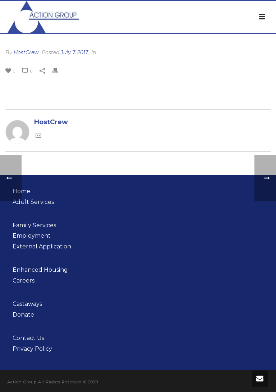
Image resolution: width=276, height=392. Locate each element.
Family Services (34, 225)
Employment (32, 235)
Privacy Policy (32, 348)
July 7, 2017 (74, 52)
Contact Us (28, 338)
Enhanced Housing (40, 269)
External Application (42, 246)
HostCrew (26, 52)
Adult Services (33, 202)
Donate (23, 314)
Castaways (27, 303)
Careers (23, 280)
